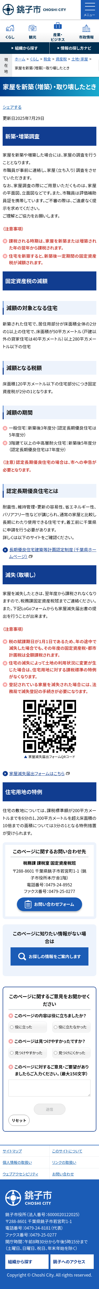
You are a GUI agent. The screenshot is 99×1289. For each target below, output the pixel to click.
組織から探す (26, 48)
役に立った (21, 1026)
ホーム (20, 59)
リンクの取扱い (64, 1162)
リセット (19, 1120)
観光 (32, 37)
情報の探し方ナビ (76, 48)
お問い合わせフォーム (54, 904)
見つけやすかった (26, 1052)
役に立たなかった (70, 1026)
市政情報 (86, 37)
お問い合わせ (63, 1174)
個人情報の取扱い (17, 1162)
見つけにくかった (70, 1052)
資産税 (61, 59)
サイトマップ (12, 1151)
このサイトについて (67, 1151)
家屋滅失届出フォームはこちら (39, 773)
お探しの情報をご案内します (55, 956)
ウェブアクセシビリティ (20, 1174)
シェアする (12, 107)
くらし (10, 37)
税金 (47, 59)
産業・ (58, 37)
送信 (49, 1109)
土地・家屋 (80, 59)
